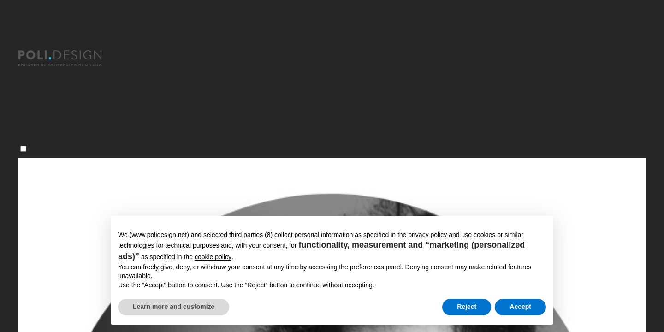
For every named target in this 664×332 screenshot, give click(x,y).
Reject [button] (466, 306)
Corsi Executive (46, 88)
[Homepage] (68, 58)
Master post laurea (53, 76)
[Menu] (23, 149)
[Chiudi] (24, 44)
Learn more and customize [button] (173, 306)
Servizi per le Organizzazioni (69, 100)
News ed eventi (46, 113)
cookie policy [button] (213, 257)
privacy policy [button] (427, 234)
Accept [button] (520, 306)
